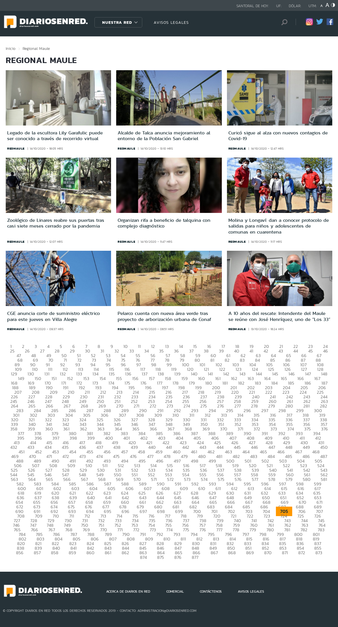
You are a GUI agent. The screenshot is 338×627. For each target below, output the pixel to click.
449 (306, 447)
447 (271, 447)
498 (194, 461)
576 (238, 479)
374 (290, 429)
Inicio (10, 48)
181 (225, 383)
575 (221, 479)
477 (150, 456)
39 (221, 351)
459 (159, 452)
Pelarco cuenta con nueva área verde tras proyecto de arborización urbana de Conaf (164, 316)
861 (108, 553)
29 (72, 351)
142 (226, 374)
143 (243, 374)
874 (143, 557)
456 (107, 452)
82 (227, 360)
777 (219, 530)
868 (232, 553)
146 (291, 374)
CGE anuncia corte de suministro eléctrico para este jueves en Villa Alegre (53, 316)
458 (141, 452)
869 (250, 553)
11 (139, 346)
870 (268, 553)
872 (301, 553)
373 (273, 429)
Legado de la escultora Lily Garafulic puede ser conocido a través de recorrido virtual (55, 135)
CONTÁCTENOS (211, 591)
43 (280, 351)
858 (54, 553)
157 (152, 378)
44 (295, 351)
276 (220, 406)
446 (254, 447)
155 (119, 378)
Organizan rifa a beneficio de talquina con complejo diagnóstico (164, 223)
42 (266, 351)
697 (143, 511)
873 (318, 553)
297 (264, 410)
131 (47, 374)
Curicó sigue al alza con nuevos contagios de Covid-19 (278, 135)
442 (185, 447)
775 (186, 530)
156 (135, 378)
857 (37, 553)
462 (211, 452)
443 (202, 447)
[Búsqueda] (283, 22)
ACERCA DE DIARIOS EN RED (128, 591)
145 (275, 374)
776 (202, 530)
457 (124, 452)
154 (103, 378)
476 (133, 456)
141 (210, 374)
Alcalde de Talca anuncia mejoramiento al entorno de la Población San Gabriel (164, 135)
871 (285, 553)
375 (307, 429)
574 (204, 479)
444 (220, 447)
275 (203, 406)
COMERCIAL (175, 591)
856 (19, 553)
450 (324, 447)
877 (195, 557)
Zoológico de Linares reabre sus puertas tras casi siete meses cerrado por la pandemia (55, 223)
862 (125, 553)
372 (257, 429)
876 (177, 557)
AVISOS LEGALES (171, 22)
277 (237, 406)
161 (218, 378)
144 (259, 374)
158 (168, 378)
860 (90, 553)
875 (160, 557)
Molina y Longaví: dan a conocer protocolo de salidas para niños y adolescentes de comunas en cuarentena (278, 226)
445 (237, 447)
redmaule (16, 148)
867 (214, 553)
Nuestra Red (117, 22)
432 (13, 447)
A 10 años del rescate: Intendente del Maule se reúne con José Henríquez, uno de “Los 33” (279, 316)
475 (116, 456)
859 (72, 553)
